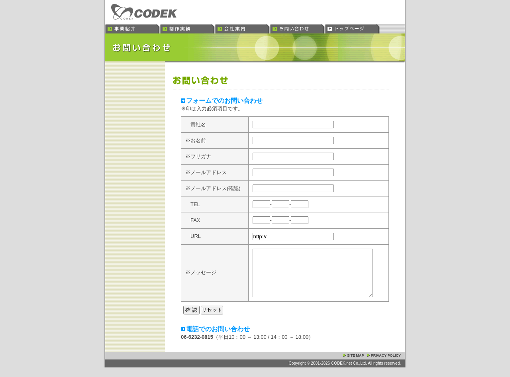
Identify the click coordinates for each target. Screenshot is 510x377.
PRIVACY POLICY (386, 365)
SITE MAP (355, 365)
